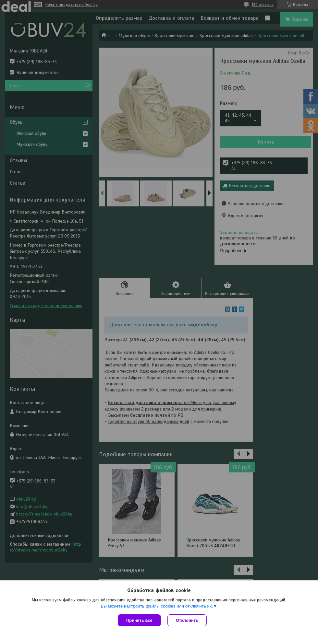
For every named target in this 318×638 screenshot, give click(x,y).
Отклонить (187, 620)
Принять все (139, 620)
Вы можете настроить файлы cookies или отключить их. (157, 606)
